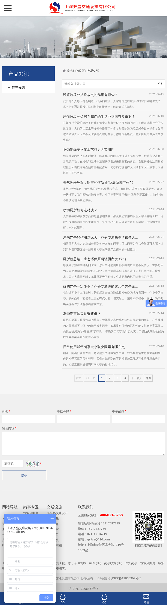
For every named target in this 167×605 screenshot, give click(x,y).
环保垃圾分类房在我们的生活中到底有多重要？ (99, 116)
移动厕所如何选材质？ (80, 210)
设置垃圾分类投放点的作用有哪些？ (90, 94)
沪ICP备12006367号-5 (126, 578)
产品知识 (93, 71)
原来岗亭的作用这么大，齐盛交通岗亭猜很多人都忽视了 (106, 237)
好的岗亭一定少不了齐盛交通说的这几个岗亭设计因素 (104, 286)
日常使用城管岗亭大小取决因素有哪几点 (94, 346)
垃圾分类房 (30, 513)
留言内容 (9, 428)
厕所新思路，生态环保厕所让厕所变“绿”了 (95, 259)
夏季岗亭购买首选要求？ (82, 313)
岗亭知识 (18, 87)
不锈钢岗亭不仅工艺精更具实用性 (88, 149)
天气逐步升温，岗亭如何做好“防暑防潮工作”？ (98, 182)
